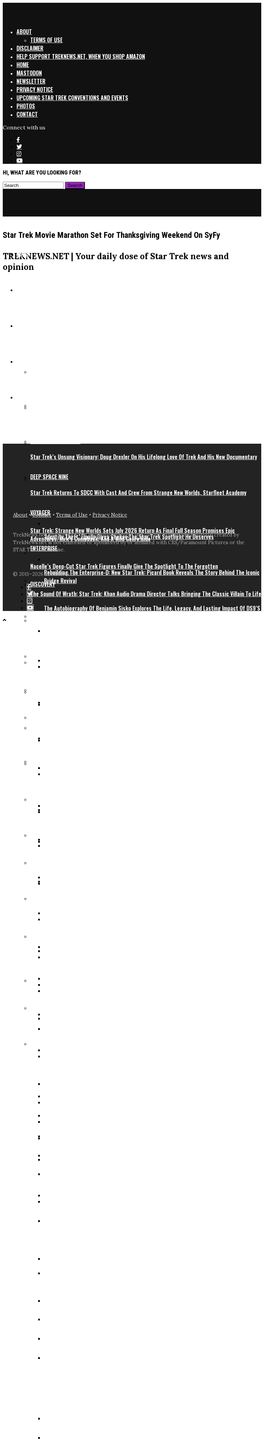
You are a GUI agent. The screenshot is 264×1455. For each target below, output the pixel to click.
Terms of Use (46, 40)
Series (24, 397)
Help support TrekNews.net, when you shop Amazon (80, 56)
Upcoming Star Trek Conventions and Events (72, 98)
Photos (25, 106)
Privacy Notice (34, 89)
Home (22, 65)
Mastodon (29, 73)
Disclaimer (29, 48)
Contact (27, 114)
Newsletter (30, 81)
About (24, 32)
